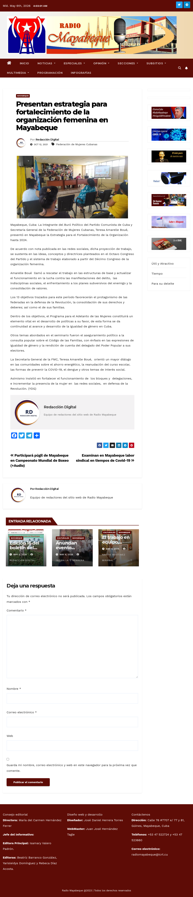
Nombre (14, 688)
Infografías (81, 72)
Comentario (17, 610)
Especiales (74, 63)
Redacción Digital (47, 139)
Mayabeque (23, 96)
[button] (179, 68)
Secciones (128, 63)
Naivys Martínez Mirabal (114, 555)
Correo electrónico (22, 712)
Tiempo (157, 273)
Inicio (24, 63)
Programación (50, 72)
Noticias (46, 63)
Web (10, 736)
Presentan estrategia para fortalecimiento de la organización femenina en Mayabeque (62, 116)
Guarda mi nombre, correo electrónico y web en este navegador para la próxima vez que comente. (72, 768)
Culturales (63, 538)
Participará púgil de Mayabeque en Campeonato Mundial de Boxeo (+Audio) (39, 460)
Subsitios (156, 63)
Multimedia (18, 72)
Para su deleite (163, 283)
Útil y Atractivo (163, 263)
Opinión (101, 63)
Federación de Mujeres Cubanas (76, 144)
